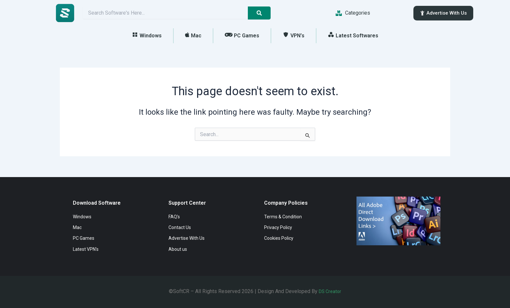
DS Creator (330, 291)
